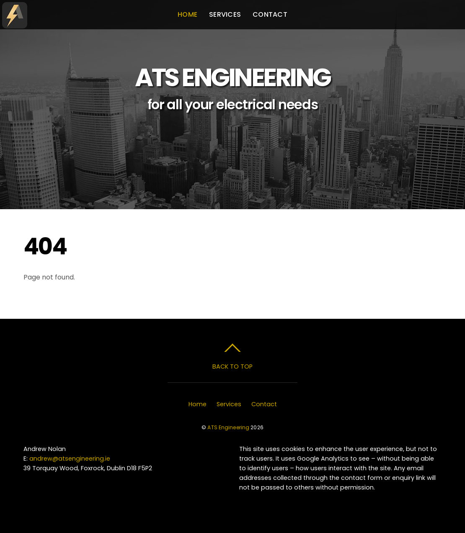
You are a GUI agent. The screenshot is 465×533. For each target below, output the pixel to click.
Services (225, 14)
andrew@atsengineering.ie (69, 458)
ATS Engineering (228, 427)
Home (187, 14)
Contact (270, 14)
